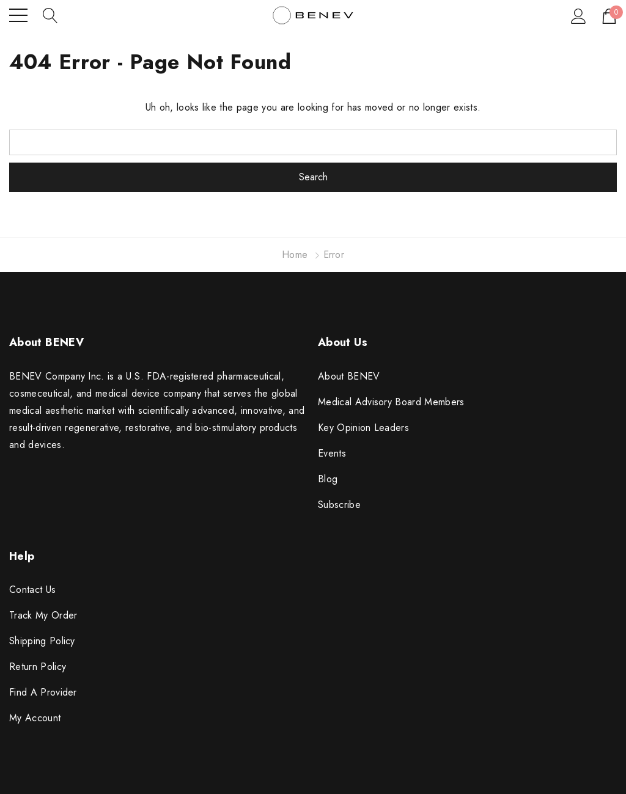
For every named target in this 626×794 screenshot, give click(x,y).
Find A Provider (43, 692)
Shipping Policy (42, 641)
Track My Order (43, 615)
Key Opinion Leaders (363, 428)
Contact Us (32, 590)
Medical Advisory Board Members (391, 402)
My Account (35, 718)
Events (332, 453)
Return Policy (37, 667)
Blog (327, 479)
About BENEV (349, 376)
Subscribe (339, 505)
